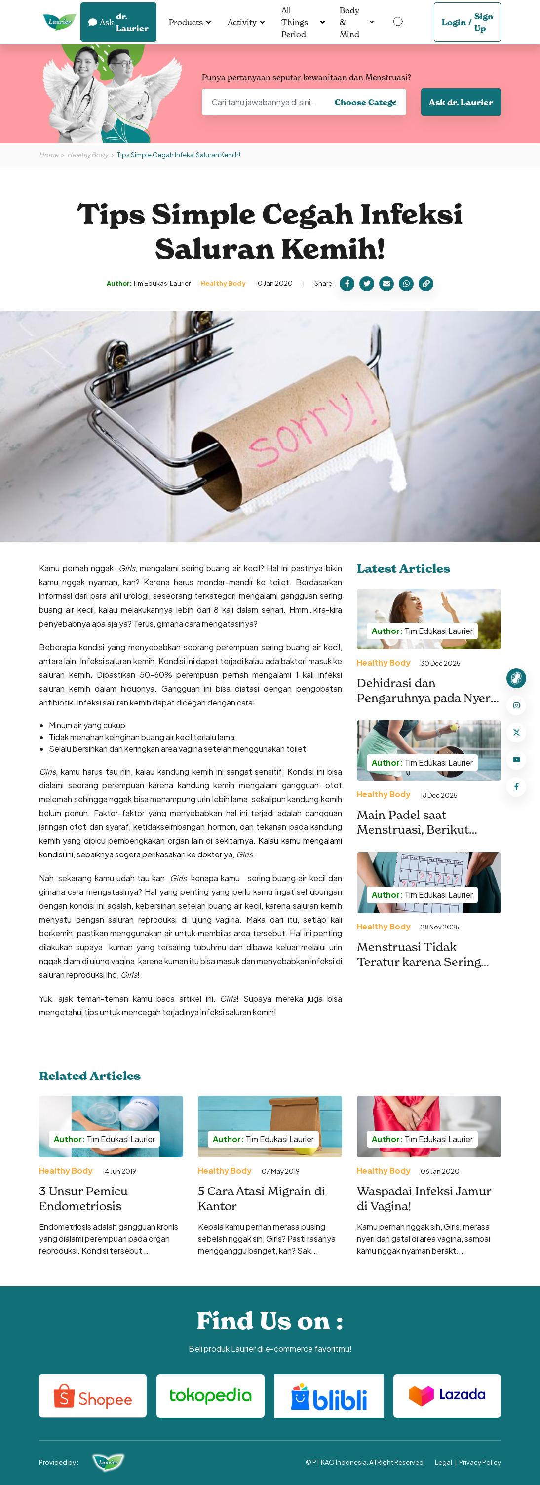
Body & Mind (349, 22)
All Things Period (294, 22)
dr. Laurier (118, 22)
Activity (242, 22)
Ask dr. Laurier (461, 102)
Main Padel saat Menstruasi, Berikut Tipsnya (413, 830)
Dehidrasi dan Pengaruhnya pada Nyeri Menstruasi (425, 698)
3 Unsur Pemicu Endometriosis (83, 1198)
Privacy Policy (480, 1462)
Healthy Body (87, 155)
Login (454, 22)
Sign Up (483, 22)
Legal (443, 1462)
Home (48, 155)
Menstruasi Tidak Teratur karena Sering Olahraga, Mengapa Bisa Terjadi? (424, 969)
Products (186, 22)
